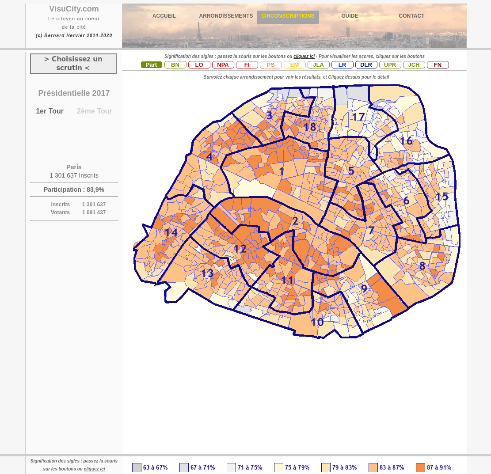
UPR (390, 64)
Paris (73, 167)
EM (294, 64)
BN (175, 64)
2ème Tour (94, 111)
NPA (222, 64)
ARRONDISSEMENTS (226, 16)
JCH (413, 64)
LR (342, 64)
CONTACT (412, 16)
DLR (366, 64)
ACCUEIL (164, 16)
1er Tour (50, 111)
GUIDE (349, 16)
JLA (318, 64)
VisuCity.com (74, 8)
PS (270, 64)
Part (151, 64)
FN (438, 64)
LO (199, 64)
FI (247, 64)
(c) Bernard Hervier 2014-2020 (74, 35)
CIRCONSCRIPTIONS (288, 16)
